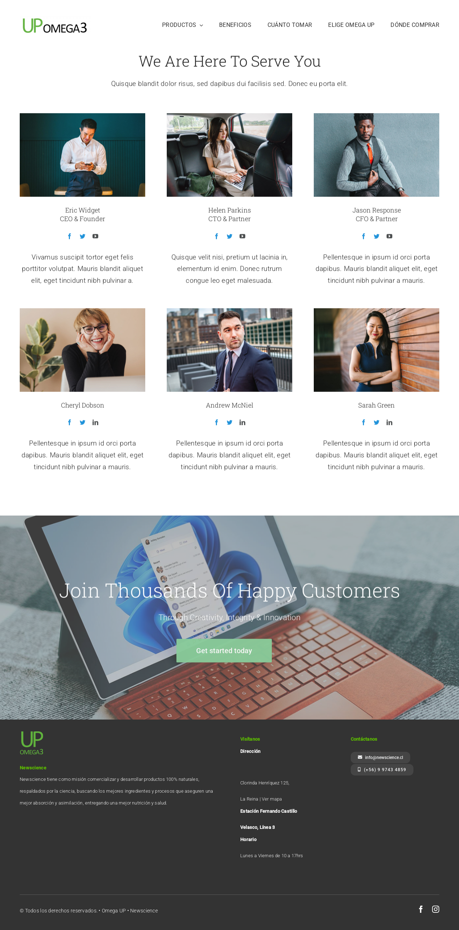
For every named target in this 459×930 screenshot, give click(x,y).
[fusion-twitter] (82, 237)
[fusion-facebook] (69, 237)
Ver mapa (272, 799)
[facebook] (421, 909)
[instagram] (435, 909)
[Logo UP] (55, 17)
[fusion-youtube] (95, 237)
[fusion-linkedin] (95, 424)
